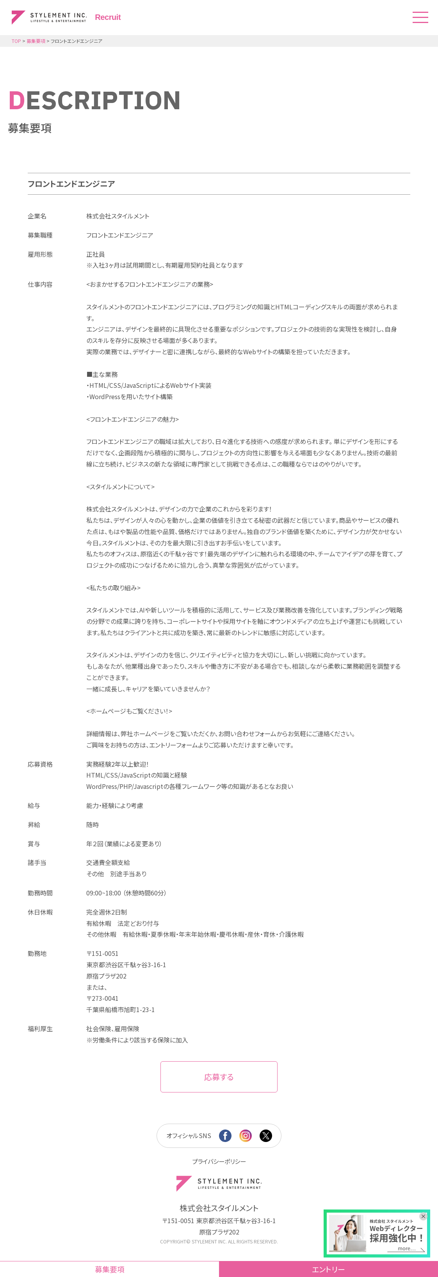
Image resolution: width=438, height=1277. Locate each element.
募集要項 (110, 1269)
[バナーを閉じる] (426, 1213)
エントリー (328, 1269)
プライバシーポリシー (219, 1161)
